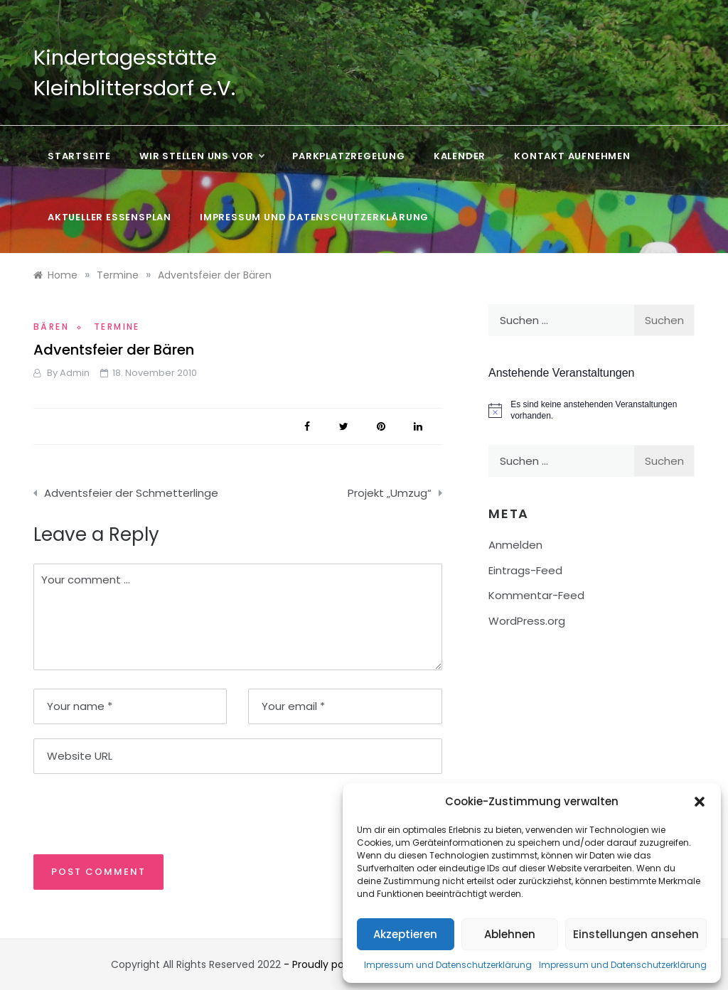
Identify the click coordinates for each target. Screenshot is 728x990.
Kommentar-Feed (536, 595)
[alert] (591, 410)
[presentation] (130, 813)
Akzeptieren (405, 934)
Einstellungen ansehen (636, 934)
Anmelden (515, 544)
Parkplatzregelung (348, 156)
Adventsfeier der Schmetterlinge (131, 492)
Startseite (79, 156)
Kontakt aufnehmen (572, 156)
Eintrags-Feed (525, 570)
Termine (117, 327)
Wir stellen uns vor (201, 156)
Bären (51, 327)
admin (75, 373)
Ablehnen (509, 934)
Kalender (460, 156)
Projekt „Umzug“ (390, 492)
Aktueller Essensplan (109, 217)
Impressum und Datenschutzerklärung (448, 965)
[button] (699, 802)
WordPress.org (526, 620)
